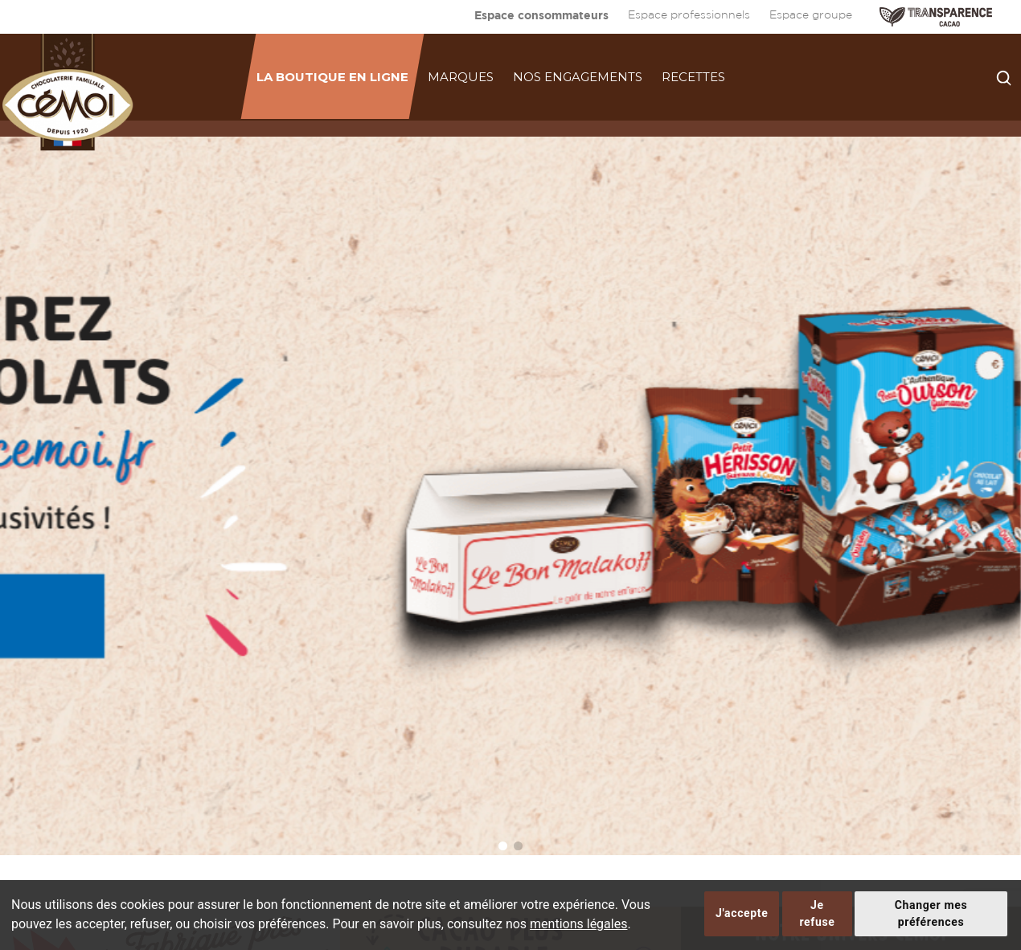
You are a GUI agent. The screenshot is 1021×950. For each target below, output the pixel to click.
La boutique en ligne (332, 76)
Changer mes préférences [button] (931, 913)
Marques (461, 76)
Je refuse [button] (816, 913)
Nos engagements (577, 76)
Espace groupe (810, 15)
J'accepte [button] (742, 913)
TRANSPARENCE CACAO (936, 16)
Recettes (693, 76)
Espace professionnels (689, 15)
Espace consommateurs (541, 15)
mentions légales (578, 924)
